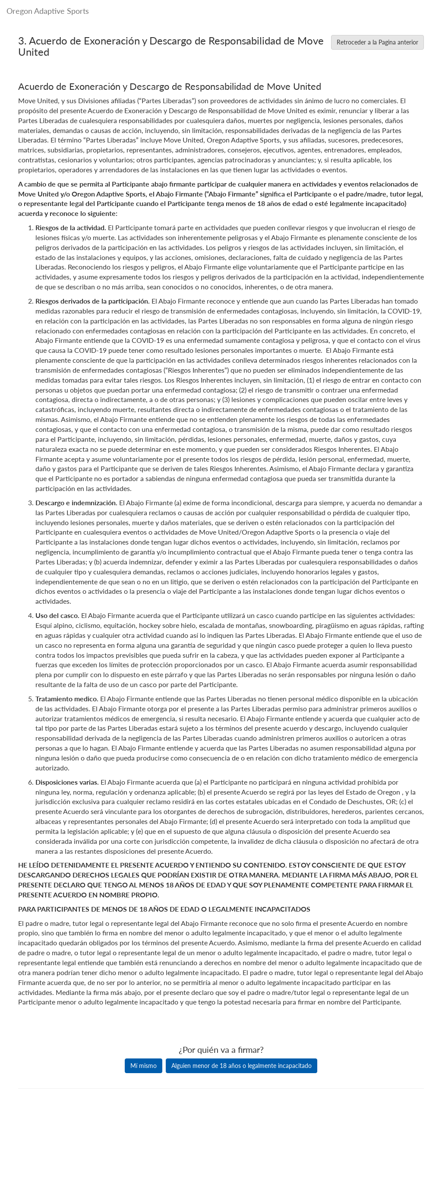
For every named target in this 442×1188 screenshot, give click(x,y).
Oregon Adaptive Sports (47, 11)
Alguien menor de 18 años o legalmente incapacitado (241, 1065)
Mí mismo (143, 1065)
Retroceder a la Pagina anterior (377, 42)
